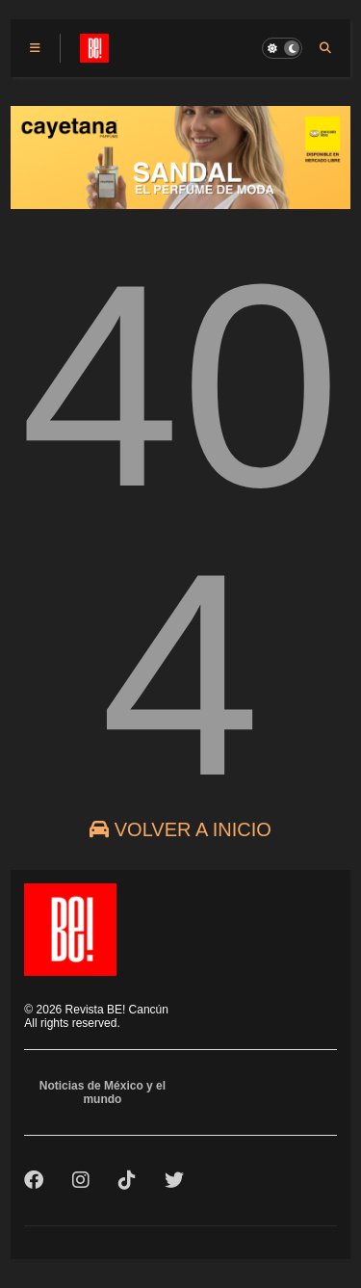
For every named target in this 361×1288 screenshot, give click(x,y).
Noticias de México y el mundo (102, 1092)
